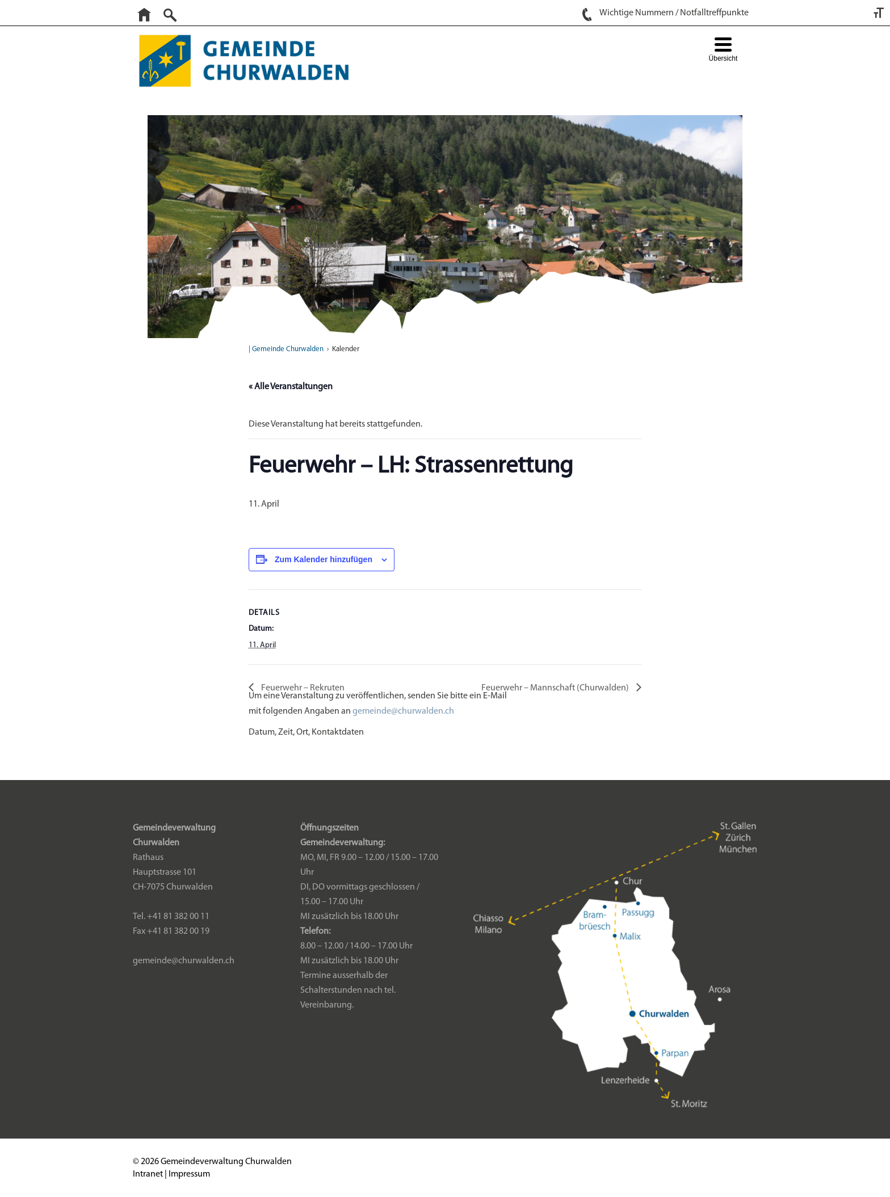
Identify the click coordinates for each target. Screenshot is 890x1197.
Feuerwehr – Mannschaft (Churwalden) (556, 688)
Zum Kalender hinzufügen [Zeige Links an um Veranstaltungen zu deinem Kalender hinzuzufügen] (323, 559)
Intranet (148, 1174)
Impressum (189, 1174)
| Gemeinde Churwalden (286, 349)
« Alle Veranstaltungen (291, 386)
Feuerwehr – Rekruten (302, 688)
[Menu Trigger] (722, 50)
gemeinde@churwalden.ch (403, 711)
